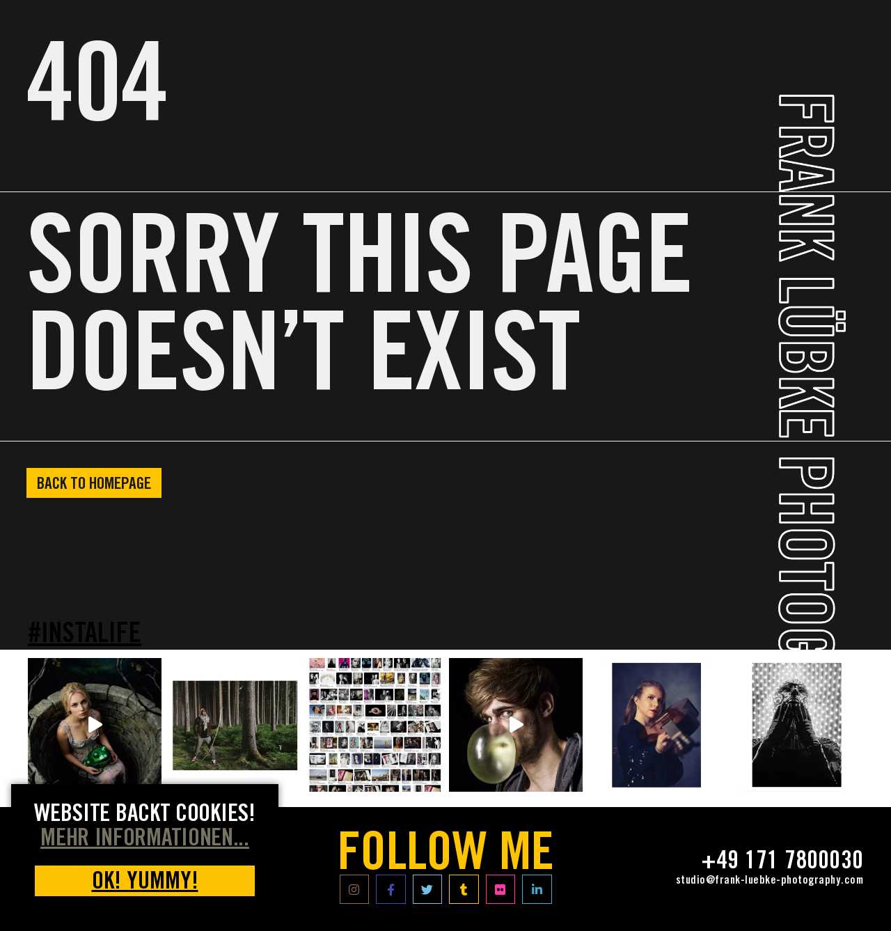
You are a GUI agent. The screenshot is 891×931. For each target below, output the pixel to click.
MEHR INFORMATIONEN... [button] (144, 840)
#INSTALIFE (84, 636)
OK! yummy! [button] (145, 883)
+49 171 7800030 (782, 862)
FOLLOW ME (446, 857)
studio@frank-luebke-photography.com (770, 880)
